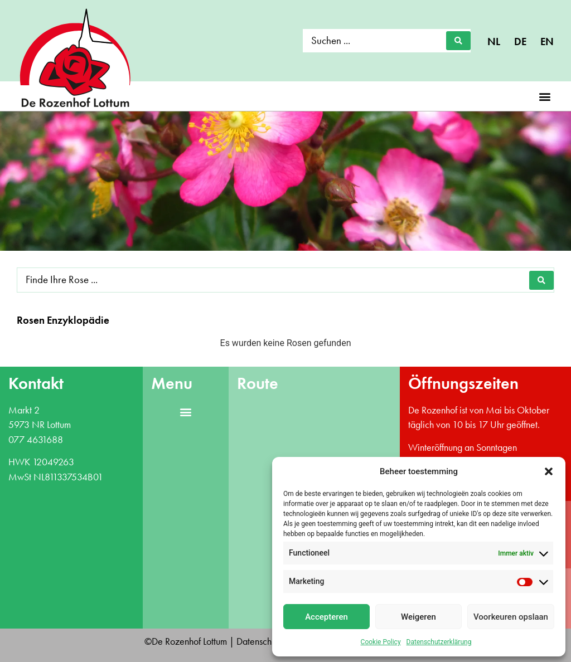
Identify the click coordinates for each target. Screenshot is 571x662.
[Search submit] (458, 40)
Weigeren (418, 617)
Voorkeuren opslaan (510, 617)
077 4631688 (35, 440)
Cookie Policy (381, 642)
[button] (548, 471)
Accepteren (326, 617)
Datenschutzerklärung (439, 642)
